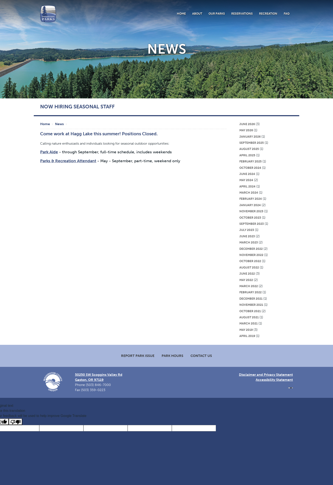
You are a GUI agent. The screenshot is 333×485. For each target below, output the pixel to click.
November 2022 (251, 254)
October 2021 (250, 311)
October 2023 (250, 217)
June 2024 (247, 173)
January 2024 (250, 205)
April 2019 (247, 335)
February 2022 (250, 292)
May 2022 (246, 279)
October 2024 (250, 167)
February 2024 (250, 198)
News (59, 124)
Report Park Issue (137, 356)
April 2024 (247, 186)
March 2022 (248, 286)
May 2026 (246, 130)
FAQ (287, 13)
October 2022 (250, 261)
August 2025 (249, 148)
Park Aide (49, 152)
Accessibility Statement (274, 380)
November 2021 (251, 304)
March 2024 (248, 192)
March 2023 (248, 242)
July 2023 (246, 229)
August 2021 (249, 317)
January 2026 (250, 136)
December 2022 (251, 248)
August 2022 (249, 267)
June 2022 (247, 273)
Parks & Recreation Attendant (68, 160)
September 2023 (251, 223)
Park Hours (172, 356)
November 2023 (251, 211)
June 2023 (247, 236)
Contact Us (201, 356)
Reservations (242, 13)
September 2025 (251, 142)
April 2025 (247, 155)
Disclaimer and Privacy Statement (266, 375)
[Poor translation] (15, 421)
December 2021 (250, 298)
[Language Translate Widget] (290, 387)
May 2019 (246, 329)
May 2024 (246, 180)
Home (181, 13)
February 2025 (250, 161)
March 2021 (248, 323)
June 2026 (247, 124)
